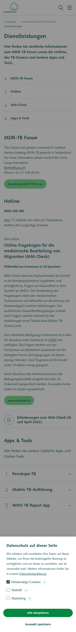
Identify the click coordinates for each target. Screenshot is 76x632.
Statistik (16, 596)
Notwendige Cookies (26, 588)
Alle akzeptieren (38, 618)
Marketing (18, 604)
